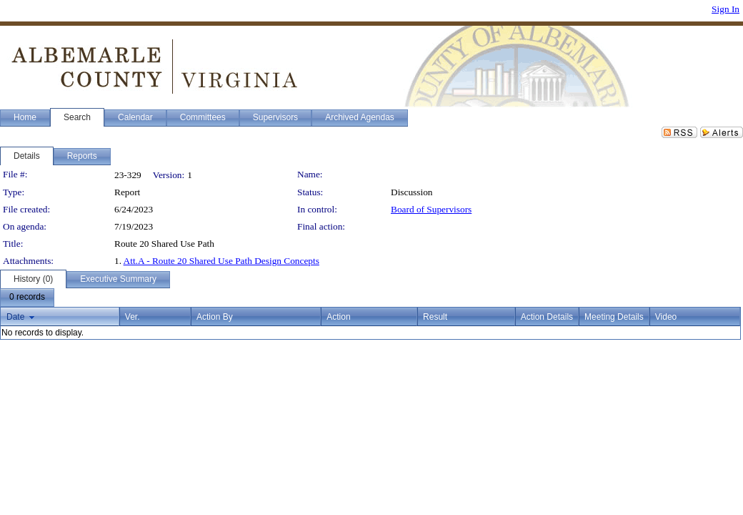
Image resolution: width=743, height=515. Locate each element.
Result (435, 317)
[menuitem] (27, 297)
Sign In (725, 9)
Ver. (132, 317)
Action (338, 317)
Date (15, 317)
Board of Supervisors (431, 209)
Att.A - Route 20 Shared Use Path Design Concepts (221, 260)
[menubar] (27, 297)
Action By (214, 317)
